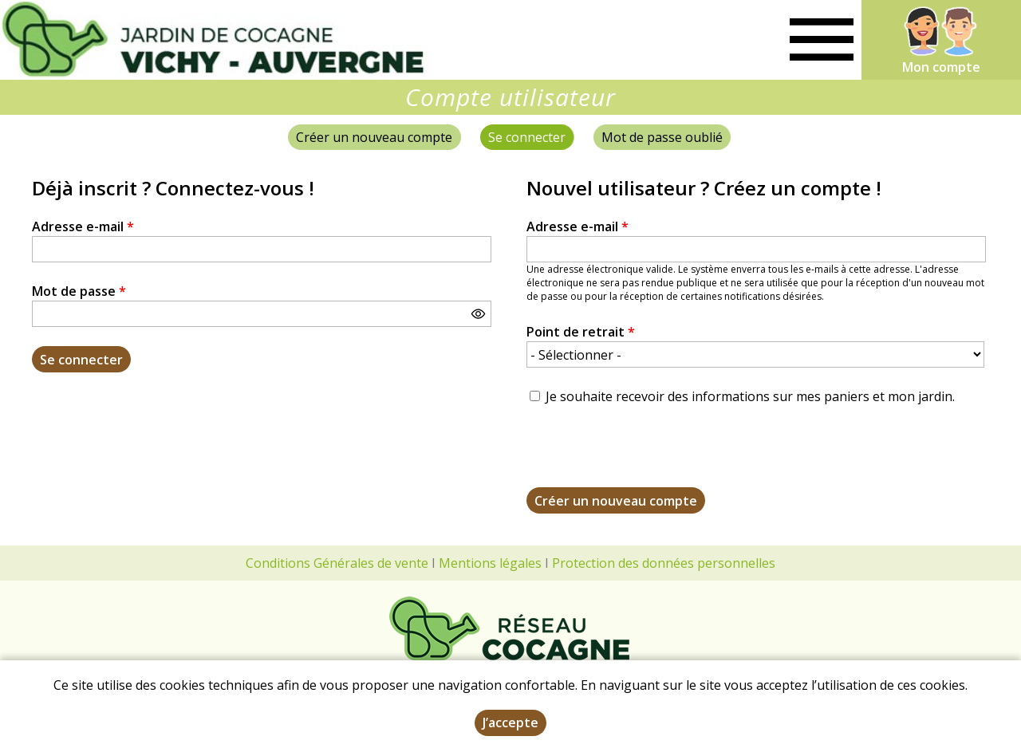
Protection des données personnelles (663, 563)
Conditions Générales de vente (337, 563)
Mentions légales (490, 563)
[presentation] (647, 456)
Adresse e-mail (83, 226)
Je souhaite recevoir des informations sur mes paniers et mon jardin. (750, 396)
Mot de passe (79, 291)
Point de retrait (580, 332)
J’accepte (510, 722)
